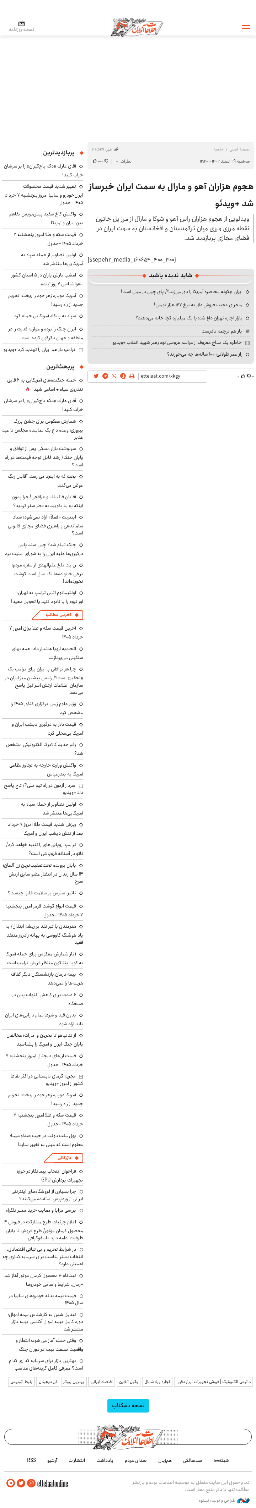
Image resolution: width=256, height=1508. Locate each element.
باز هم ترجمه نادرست (222, 331)
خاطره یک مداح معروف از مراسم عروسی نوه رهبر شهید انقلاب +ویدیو (177, 342)
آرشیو (52, 1460)
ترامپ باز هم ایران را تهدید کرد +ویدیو (39, 349)
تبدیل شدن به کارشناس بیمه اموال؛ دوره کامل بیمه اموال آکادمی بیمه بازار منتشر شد (45, 1322)
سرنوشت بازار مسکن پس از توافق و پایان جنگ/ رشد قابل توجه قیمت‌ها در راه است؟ (44, 456)
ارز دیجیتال (48, 1381)
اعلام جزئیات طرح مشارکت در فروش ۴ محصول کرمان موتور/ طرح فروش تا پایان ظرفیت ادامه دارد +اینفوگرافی (43, 1230)
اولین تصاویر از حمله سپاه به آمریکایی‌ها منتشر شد (52, 259)
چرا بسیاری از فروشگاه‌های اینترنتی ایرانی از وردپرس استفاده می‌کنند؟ (47, 1195)
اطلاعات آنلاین (137, 26)
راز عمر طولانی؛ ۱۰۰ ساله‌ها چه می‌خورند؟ (204, 354)
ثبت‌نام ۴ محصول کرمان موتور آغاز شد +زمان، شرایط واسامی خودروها (43, 1280)
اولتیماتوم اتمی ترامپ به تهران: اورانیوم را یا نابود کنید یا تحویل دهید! (47, 597)
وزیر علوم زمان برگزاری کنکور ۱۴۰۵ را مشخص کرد (47, 708)
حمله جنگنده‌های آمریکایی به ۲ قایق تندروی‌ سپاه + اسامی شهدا (45, 384)
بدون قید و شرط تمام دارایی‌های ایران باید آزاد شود (44, 1019)
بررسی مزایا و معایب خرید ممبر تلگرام (40, 1210)
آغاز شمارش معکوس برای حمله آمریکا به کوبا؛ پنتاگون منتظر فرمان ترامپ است (44, 958)
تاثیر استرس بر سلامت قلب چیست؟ (42, 893)
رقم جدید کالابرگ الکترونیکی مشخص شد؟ (44, 749)
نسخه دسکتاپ (128, 1405)
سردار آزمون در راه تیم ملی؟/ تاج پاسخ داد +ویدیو (43, 789)
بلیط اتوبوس (21, 1381)
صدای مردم (136, 1460)
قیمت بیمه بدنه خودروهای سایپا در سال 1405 (46, 1299)
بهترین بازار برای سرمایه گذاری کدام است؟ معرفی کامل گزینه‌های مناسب (46, 1364)
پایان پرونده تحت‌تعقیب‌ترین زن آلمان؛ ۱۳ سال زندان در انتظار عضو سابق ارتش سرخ (43, 873)
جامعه (218, 149)
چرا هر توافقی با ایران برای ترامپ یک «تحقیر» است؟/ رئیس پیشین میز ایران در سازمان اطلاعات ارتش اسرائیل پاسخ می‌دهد (44, 680)
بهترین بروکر (73, 1381)
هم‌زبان (165, 1460)
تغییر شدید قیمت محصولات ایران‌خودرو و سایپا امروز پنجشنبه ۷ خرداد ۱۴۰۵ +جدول (44, 194)
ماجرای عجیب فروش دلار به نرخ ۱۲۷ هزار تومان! (198, 305)
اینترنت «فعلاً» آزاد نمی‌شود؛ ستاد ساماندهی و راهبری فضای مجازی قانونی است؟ (45, 525)
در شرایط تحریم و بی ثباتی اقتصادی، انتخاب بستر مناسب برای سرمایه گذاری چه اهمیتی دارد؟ (42, 1256)
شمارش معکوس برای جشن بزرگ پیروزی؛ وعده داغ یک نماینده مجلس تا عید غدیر (42, 429)
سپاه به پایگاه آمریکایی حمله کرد (45, 316)
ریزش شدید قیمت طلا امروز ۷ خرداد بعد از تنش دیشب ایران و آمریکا (45, 829)
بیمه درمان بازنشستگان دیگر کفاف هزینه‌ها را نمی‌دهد (47, 978)
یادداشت (104, 1460)
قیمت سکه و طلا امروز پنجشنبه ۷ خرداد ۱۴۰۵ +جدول (48, 239)
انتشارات (77, 1460)
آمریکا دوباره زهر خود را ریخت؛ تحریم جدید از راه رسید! (45, 300)
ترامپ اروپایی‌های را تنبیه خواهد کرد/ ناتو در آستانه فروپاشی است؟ (44, 849)
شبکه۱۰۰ (221, 1460)
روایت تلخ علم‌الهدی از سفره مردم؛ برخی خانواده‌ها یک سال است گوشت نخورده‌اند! (47, 573)
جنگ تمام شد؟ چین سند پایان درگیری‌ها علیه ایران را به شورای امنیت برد (44, 549)
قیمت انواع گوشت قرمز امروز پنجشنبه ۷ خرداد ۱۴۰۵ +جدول (44, 910)
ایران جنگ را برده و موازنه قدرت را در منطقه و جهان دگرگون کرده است (46, 333)
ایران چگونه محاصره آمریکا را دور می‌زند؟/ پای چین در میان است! (181, 292)
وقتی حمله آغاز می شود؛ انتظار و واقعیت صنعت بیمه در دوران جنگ (49, 1345)
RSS (31, 1460)
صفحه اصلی (239, 149)
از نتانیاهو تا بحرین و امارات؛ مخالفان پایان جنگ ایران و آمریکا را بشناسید (44, 1039)
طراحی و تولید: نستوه (224, 1500)
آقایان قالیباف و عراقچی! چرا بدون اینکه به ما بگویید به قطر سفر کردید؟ (47, 501)
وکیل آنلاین (128, 1381)
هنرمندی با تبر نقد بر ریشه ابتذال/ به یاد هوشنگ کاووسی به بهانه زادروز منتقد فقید (44, 934)
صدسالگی (192, 1460)
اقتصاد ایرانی (102, 1381)
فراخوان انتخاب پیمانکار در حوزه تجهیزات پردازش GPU (50, 1175)
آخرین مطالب (58, 615)
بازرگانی (64, 1158)
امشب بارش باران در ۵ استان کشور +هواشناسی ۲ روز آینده (47, 279)
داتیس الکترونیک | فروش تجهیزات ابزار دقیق (213, 1381)
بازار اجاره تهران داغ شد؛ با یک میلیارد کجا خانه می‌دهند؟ (188, 318)
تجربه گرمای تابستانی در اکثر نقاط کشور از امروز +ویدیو (47, 1079)
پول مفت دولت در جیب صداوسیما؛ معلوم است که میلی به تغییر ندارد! (46, 1140)
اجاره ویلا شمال (157, 1381)
